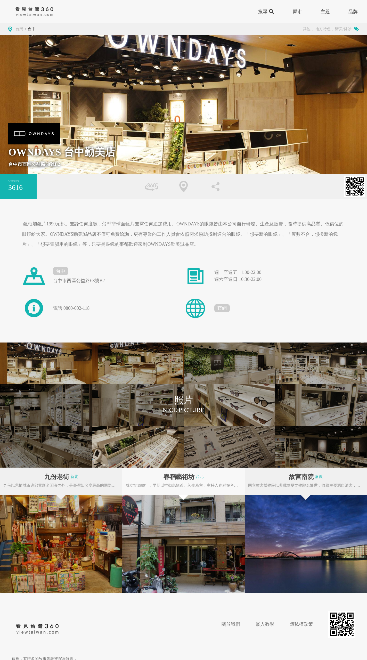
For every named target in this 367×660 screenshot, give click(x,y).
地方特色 (323, 29)
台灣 (19, 29)
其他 (307, 29)
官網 (222, 308)
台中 (32, 29)
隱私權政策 (301, 624)
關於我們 (231, 624)
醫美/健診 (343, 29)
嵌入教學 (265, 624)
